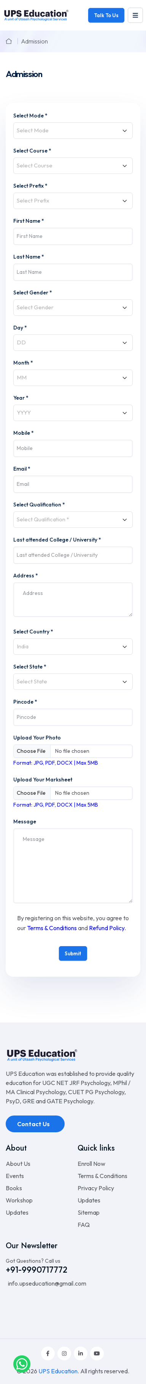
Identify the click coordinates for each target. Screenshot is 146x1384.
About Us (18, 1163)
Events (15, 1176)
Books (14, 1188)
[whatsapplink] (21, 1363)
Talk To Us (106, 15)
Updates (17, 1212)
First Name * (28, 220)
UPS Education (58, 1371)
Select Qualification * (39, 504)
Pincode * (25, 701)
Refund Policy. (107, 928)
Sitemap (89, 1212)
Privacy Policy (96, 1188)
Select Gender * (32, 292)
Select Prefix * (30, 185)
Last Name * (28, 256)
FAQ (84, 1224)
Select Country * (33, 631)
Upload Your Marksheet (42, 779)
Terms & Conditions (52, 928)
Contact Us (34, 1124)
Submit (73, 953)
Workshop (19, 1200)
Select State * (29, 666)
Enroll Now (91, 1163)
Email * (21, 468)
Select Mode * (30, 115)
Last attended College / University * (57, 539)
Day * (20, 327)
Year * (21, 397)
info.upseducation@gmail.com (46, 1283)
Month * (23, 362)
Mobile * (23, 432)
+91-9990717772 (36, 1270)
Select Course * (32, 150)
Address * (25, 575)
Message (24, 821)
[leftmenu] (135, 15)
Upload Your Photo (37, 737)
